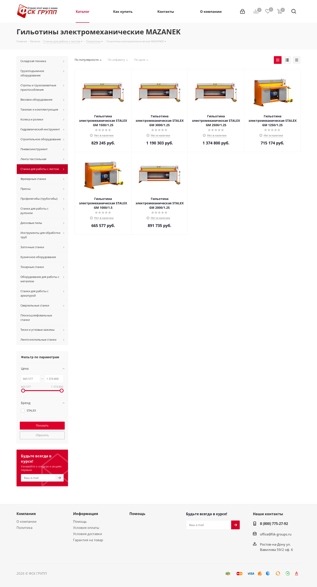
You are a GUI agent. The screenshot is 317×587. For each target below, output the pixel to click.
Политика (24, 527)
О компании (27, 521)
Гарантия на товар (88, 540)
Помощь (80, 521)
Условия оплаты (86, 527)
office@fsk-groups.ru (275, 534)
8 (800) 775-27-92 (274, 523)
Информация (85, 513)
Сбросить (42, 435)
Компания (26, 513)
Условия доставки (87, 534)
